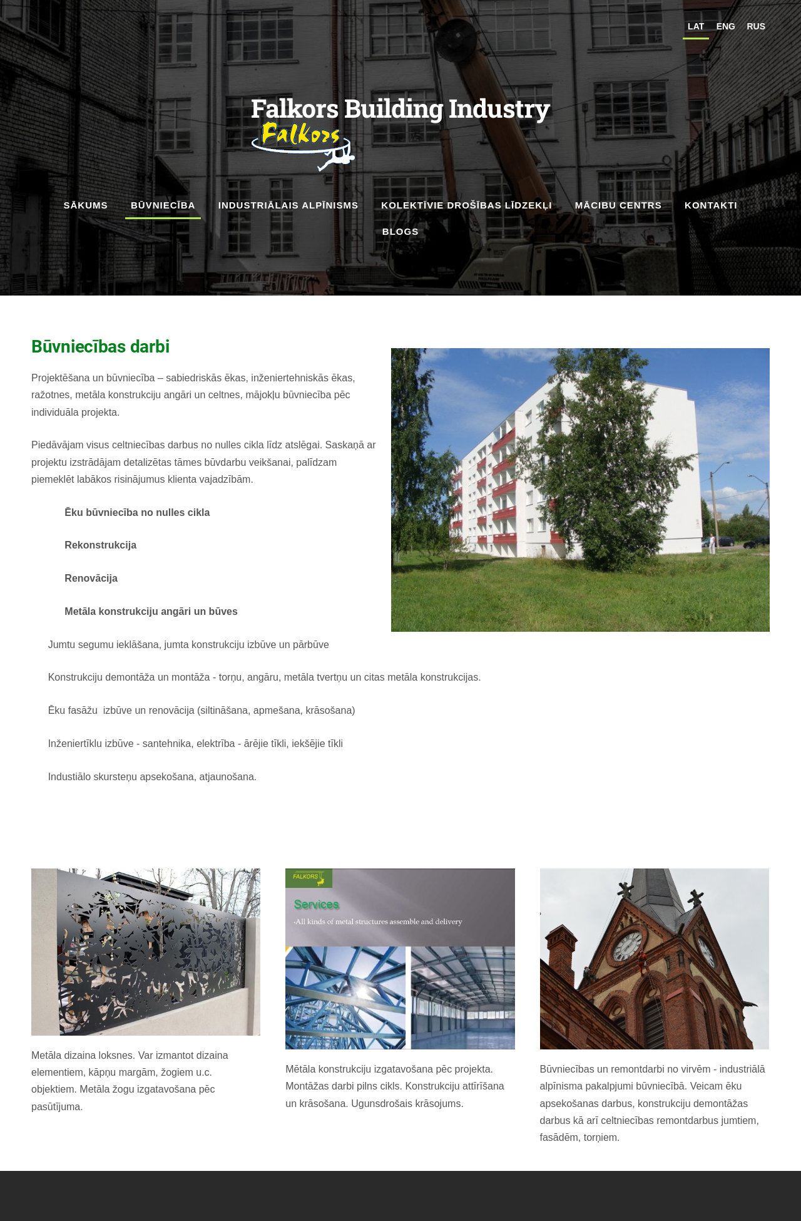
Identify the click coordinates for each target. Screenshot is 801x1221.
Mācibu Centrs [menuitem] (618, 205)
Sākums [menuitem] (86, 205)
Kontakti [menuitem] (711, 205)
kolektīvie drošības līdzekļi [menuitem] (466, 205)
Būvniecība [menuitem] (163, 205)
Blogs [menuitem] (400, 231)
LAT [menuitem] (696, 26)
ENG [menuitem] (726, 26)
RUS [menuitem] (756, 26)
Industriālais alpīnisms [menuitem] (288, 205)
